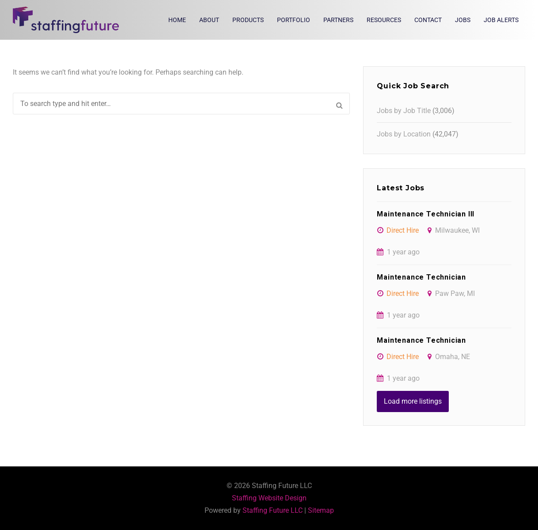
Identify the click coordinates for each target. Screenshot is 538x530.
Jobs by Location (404, 134)
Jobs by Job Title (404, 110)
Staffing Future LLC (272, 510)
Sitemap (321, 510)
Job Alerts (501, 19)
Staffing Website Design (269, 498)
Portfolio (293, 19)
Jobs (462, 19)
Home (177, 19)
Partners (338, 19)
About (209, 19)
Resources (384, 19)
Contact (428, 19)
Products (248, 19)
